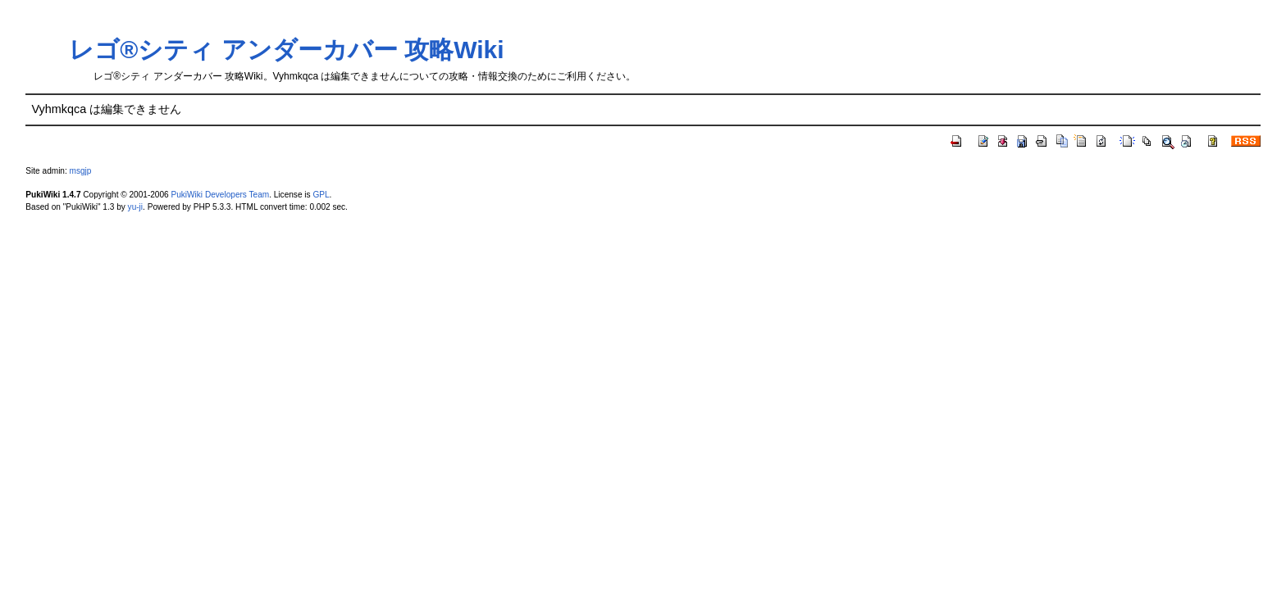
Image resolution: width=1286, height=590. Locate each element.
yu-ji (135, 206)
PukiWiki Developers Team (220, 194)
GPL (320, 194)
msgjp (81, 170)
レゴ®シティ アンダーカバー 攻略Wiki (286, 49)
